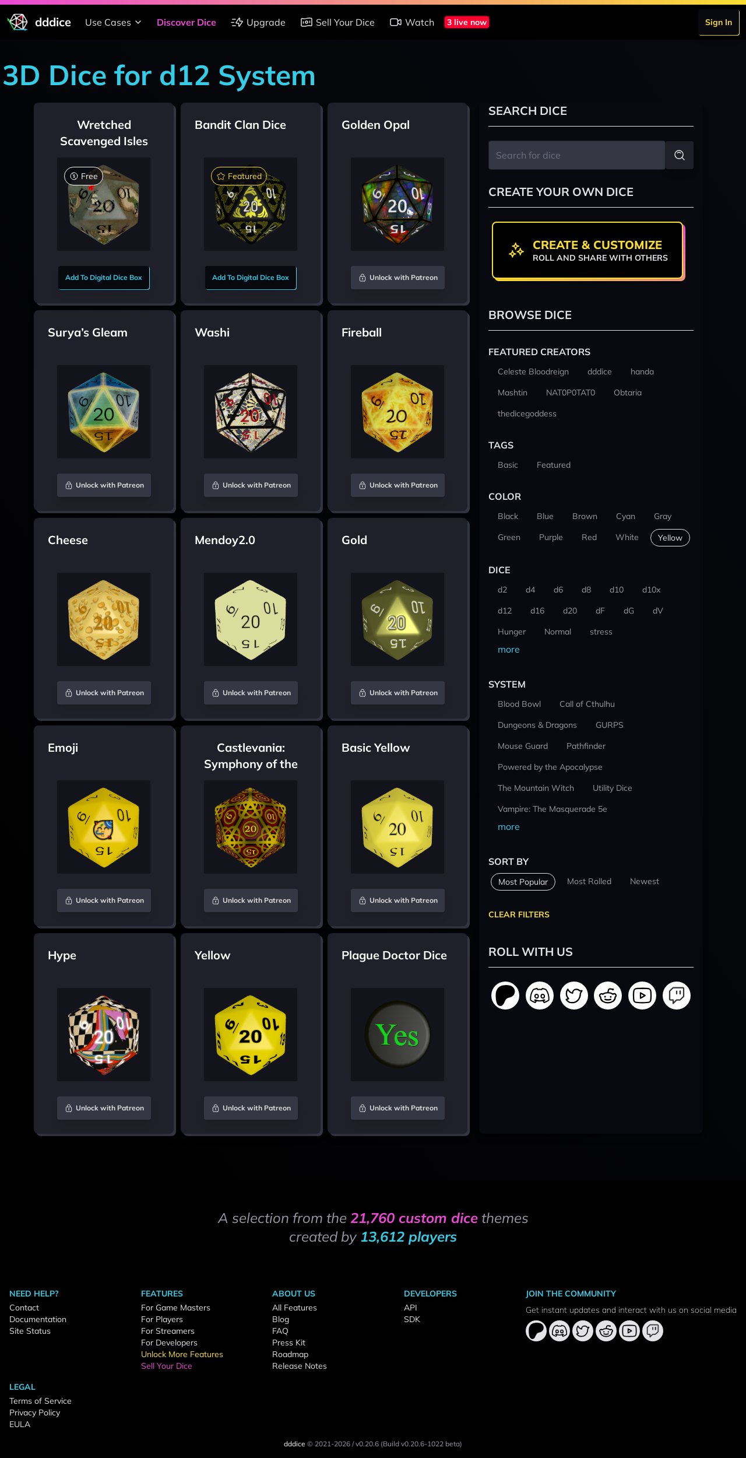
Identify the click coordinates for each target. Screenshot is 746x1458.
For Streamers (168, 1331)
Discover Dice (186, 22)
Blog (280, 1319)
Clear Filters (519, 914)
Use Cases (115, 22)
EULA (19, 1424)
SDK (412, 1319)
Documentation (37, 1319)
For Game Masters (175, 1307)
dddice (294, 1443)
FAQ (280, 1331)
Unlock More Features (182, 1354)
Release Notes (299, 1366)
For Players (162, 1319)
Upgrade (258, 22)
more (509, 649)
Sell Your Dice (337, 22)
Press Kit (288, 1342)
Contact (24, 1307)
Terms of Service (40, 1401)
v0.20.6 (367, 1443)
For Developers (169, 1342)
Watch (411, 22)
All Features (294, 1307)
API (410, 1307)
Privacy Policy (34, 1412)
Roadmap (290, 1354)
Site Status (30, 1331)
